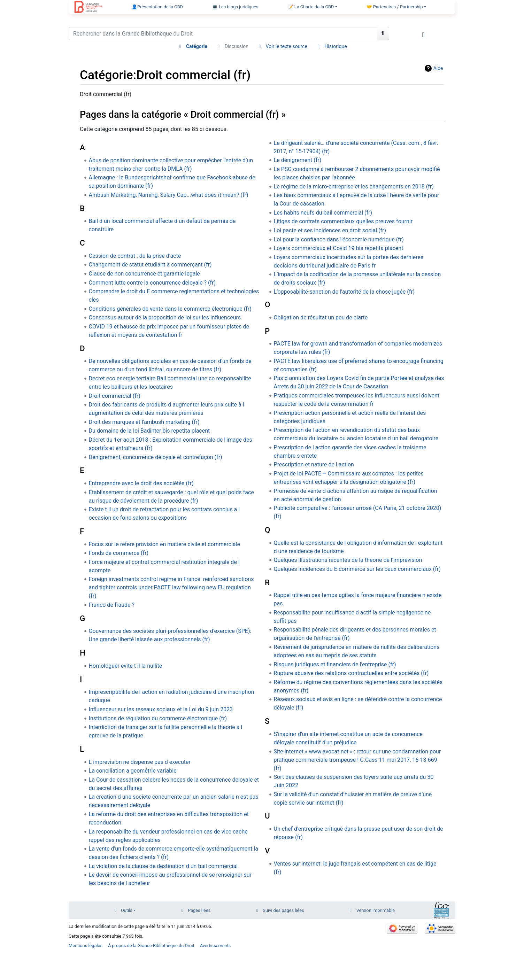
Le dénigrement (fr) (298, 160)
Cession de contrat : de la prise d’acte (135, 256)
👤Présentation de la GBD (157, 6)
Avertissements (215, 945)
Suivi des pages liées (283, 910)
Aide (438, 68)
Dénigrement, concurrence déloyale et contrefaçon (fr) (155, 457)
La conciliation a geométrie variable (133, 770)
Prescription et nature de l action (314, 464)
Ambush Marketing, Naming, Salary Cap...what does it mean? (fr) (168, 195)
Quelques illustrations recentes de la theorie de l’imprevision (348, 560)
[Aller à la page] (383, 33)
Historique (335, 46)
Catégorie (196, 46)
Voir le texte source (286, 46)
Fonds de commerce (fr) (119, 553)
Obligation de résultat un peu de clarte (321, 317)
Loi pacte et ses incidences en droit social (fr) (330, 230)
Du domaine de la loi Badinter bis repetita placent (149, 430)
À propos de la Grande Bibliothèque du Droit (151, 945)
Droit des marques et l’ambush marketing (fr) (144, 422)
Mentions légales (85, 945)
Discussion (236, 46)
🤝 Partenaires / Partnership (395, 6)
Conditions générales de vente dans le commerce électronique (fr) (170, 308)
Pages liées (199, 910)
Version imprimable (375, 910)
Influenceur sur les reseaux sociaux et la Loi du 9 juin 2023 (161, 709)
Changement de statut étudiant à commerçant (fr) (150, 264)
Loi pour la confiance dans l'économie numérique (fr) (339, 239)
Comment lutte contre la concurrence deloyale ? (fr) (152, 282)
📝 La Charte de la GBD (311, 6)
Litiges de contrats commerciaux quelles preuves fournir (343, 221)
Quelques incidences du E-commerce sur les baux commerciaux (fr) (357, 569)
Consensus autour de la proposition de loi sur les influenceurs (165, 317)
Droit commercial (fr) (114, 396)
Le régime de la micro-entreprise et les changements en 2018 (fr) (354, 186)
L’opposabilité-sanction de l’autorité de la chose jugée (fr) (344, 291)
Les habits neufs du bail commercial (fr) (323, 212)
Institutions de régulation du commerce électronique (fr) (158, 718)
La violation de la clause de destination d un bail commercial (163, 866)
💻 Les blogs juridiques (235, 6)
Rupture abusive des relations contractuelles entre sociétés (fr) (351, 673)
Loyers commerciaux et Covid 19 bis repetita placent (338, 248)
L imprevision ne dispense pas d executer (140, 762)
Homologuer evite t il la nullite (125, 666)
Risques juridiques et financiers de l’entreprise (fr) (335, 664)
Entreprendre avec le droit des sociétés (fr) (141, 483)
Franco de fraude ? (111, 605)
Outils (126, 910)
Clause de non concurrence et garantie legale (144, 273)
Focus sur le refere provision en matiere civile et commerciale (164, 544)
